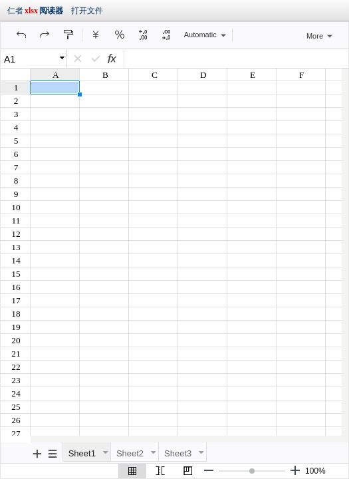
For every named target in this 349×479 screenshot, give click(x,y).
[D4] (233, 58)
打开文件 (87, 10)
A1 (9, 59)
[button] (21, 34)
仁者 (35, 10)
